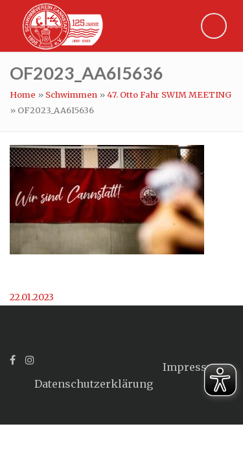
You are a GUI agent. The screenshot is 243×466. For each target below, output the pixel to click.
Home (23, 94)
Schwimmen (71, 94)
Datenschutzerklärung (93, 383)
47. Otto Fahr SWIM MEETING (169, 94)
